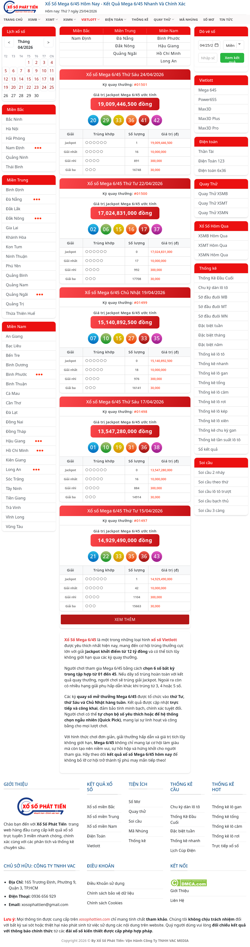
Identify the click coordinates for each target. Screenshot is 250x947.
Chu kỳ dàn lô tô (213, 287)
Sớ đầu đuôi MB (212, 297)
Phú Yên (13, 266)
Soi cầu (205, 462)
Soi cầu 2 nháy (211, 472)
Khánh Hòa (16, 237)
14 (21, 79)
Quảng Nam (17, 285)
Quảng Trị (15, 304)
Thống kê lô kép (212, 411)
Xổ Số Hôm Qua (213, 226)
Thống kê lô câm (213, 392)
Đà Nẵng (23, 199)
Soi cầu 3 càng (211, 510)
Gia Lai (12, 227)
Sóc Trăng (15, 479)
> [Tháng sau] (48, 42)
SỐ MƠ (208, 19)
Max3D (204, 109)
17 (44, 79)
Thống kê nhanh (213, 363)
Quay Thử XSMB (213, 193)
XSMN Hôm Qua (213, 255)
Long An (23, 469)
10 (44, 70)
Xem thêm (125, 619)
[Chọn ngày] (209, 45)
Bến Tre (13, 355)
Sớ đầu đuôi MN (213, 316)
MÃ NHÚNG (188, 19)
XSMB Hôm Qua (212, 236)
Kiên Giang (16, 460)
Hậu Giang (24, 441)
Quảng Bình (17, 275)
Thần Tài (206, 151)
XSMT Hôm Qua (212, 245)
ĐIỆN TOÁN (115, 19)
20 (13, 87)
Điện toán (208, 141)
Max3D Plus (209, 118)
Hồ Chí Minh (24, 450)
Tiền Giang (16, 498)
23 (36, 87)
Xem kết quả (232, 59)
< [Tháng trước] (9, 42)
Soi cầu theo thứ (213, 482)
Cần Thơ (13, 403)
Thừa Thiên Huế (20, 313)
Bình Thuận (16, 384)
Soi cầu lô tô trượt (214, 491)
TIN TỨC (226, 19)
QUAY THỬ (164, 19)
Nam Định (23, 147)
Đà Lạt (12, 412)
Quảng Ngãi (24, 294)
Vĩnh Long (15, 517)
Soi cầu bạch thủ (213, 501)
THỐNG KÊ (140, 19)
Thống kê (208, 268)
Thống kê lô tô (211, 354)
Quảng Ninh (17, 157)
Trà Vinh (13, 507)
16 (36, 79)
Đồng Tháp (16, 431)
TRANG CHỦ (13, 19)
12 (6, 79)
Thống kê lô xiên (213, 420)
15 (29, 79)
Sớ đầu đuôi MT (212, 306)
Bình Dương (17, 365)
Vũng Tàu (14, 526)
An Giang (14, 336)
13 (13, 79)
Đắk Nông (23, 218)
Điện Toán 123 (211, 161)
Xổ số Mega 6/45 (104, 74)
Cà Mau (13, 393)
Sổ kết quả (208, 449)
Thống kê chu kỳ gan (217, 430)
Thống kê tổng (211, 382)
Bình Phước (24, 374)
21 (21, 87)
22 (29, 87)
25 (52, 87)
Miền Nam (16, 326)
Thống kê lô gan (213, 373)
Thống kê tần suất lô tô (219, 439)
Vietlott (206, 80)
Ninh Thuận (16, 256)
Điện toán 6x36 (212, 170)
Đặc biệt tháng (211, 335)
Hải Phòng (15, 138)
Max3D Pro (208, 128)
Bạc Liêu (13, 346)
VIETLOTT (90, 19)
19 (6, 87)
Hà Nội (12, 128)
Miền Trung (17, 180)
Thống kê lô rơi (212, 401)
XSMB (34, 19)
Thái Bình (14, 166)
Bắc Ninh (14, 119)
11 (52, 70)
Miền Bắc (15, 109)
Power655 (207, 99)
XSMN (69, 19)
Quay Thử (208, 184)
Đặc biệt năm (210, 344)
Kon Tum (14, 246)
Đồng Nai (14, 422)
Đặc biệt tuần (210, 325)
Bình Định (15, 189)
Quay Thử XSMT (212, 203)
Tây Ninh (14, 488)
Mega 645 (207, 90)
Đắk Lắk (13, 208)
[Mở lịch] (216, 45)
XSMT (52, 19)
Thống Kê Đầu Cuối (215, 278)
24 (44, 87)
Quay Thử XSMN (213, 212)
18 (52, 79)
